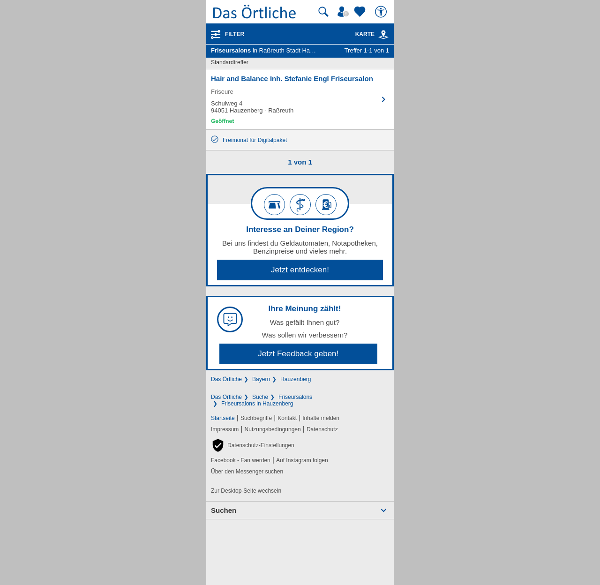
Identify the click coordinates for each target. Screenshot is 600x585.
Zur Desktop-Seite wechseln (246, 491)
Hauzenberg (295, 379)
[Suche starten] (323, 12)
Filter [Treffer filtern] (234, 34)
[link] (383, 34)
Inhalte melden (320, 418)
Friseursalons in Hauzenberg (257, 403)
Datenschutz (322, 429)
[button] (252, 445)
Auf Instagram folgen (302, 460)
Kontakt (287, 418)
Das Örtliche (226, 379)
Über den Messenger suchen (247, 471)
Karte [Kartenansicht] (372, 34)
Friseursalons (295, 397)
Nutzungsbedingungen (273, 429)
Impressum (225, 429)
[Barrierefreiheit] (382, 12)
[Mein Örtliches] (345, 12)
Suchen (223, 510)
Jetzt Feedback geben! (298, 353)
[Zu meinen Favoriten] (361, 12)
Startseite (223, 418)
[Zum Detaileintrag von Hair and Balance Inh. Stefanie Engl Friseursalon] (300, 99)
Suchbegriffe (256, 418)
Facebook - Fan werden (240, 460)
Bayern (261, 379)
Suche (260, 397)
